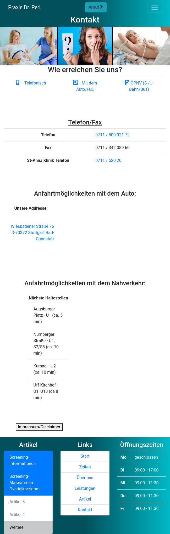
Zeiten (85, 466)
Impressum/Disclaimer (39, 426)
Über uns (85, 477)
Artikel (85, 499)
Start (84, 456)
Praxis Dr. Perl (24, 7)
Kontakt (85, 509)
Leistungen (85, 488)
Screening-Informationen (22, 460)
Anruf (96, 7)
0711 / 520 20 (108, 160)
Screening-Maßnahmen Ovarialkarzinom (24, 482)
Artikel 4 (17, 514)
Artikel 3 (17, 501)
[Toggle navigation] (154, 7)
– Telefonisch (31, 83)
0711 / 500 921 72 (112, 134)
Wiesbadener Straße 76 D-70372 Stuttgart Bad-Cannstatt (32, 232)
